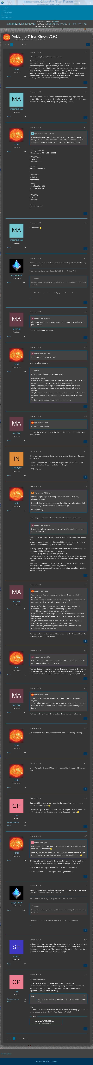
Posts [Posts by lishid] (9, 76)
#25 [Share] (85, 258)
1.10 (74, 24)
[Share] (88, 44)
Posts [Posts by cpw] (9, 825)
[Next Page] (26, 44)
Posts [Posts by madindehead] (9, 116)
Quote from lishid (41, 423)
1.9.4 (69, 24)
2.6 (26, 24)
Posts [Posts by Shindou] (9, 964)
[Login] (85, 2)
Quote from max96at (42, 318)
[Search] (79, 3)
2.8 (34, 24)
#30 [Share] (85, 486)
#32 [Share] (85, 650)
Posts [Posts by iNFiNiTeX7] (9, 475)
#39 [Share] (85, 939)
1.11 (79, 24)
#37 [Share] (85, 836)
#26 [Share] (85, 312)
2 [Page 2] (11, 45)
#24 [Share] (85, 223)
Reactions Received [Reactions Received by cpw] (13, 823)
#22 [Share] (85, 92)
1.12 (84, 24)
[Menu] (90, 3)
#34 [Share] (85, 728)
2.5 (22, 24)
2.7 (30, 24)
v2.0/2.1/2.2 (11, 24)
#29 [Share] (85, 451)
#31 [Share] (85, 585)
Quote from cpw (40, 842)
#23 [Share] (85, 127)
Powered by (46, 1062)
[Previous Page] (5, 44)
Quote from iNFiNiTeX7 (43, 493)
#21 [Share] (85, 52)
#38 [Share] (85, 886)
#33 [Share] (85, 688)
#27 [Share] (85, 347)
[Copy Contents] (84, 996)
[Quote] (85, 82)
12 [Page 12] (22, 45)
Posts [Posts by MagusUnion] (9, 282)
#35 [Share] (85, 763)
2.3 (18, 24)
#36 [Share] (85, 798)
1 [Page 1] (8, 45)
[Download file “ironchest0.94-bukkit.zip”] (46, 1022)
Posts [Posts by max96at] (9, 336)
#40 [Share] (85, 975)
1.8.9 (64, 24)
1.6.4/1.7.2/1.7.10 (54, 24)
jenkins (55, 21)
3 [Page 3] (14, 45)
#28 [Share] (85, 416)
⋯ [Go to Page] (18, 45)
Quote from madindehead (44, 134)
